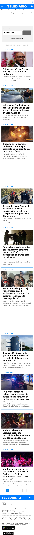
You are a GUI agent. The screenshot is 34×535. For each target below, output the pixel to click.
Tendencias (30, 10)
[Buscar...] (12, 33)
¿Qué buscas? (6, 29)
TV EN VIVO (29, 2)
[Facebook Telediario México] (10, 518)
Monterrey (8, 2)
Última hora (4, 10)
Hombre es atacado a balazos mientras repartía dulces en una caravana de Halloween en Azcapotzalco (16, 395)
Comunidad (11, 10)
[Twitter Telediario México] (15, 518)
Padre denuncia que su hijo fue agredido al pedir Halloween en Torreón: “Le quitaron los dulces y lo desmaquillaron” (16, 293)
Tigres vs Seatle (24, 13)
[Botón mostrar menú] (2, 6)
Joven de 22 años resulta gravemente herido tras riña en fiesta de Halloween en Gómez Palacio (16, 356)
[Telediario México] (17, 6)
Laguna (22, 2)
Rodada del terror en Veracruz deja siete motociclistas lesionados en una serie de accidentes (16, 434)
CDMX (2, 2)
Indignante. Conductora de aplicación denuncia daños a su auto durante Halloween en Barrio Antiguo (17, 109)
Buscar (27, 33)
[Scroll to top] (30, 497)
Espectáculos (23, 10)
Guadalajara (16, 2)
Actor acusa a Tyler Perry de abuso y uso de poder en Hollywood (16, 71)
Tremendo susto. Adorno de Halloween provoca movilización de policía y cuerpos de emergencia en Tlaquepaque (16, 211)
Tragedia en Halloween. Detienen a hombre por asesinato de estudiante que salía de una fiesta (16, 147)
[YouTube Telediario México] (29, 518)
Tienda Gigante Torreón (14, 13)
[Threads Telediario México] (24, 518)
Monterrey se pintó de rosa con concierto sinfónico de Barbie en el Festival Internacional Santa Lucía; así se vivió (16, 474)
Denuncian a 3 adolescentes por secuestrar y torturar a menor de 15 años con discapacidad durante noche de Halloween (17, 252)
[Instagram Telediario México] (20, 518)
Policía (17, 10)
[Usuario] (32, 6)
